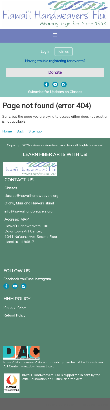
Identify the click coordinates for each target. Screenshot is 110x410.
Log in (45, 51)
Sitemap (35, 131)
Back (20, 131)
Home (7, 131)
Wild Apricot (70, 404)
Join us (63, 51)
